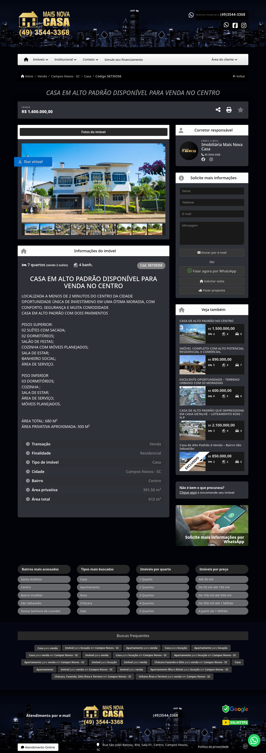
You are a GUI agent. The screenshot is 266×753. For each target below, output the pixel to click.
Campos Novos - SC (65, 76)
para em (92, 648)
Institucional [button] (63, 59)
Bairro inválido (31, 595)
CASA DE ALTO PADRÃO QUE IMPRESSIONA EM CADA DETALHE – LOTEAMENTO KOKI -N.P (212, 413)
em (93, 676)
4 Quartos (146, 603)
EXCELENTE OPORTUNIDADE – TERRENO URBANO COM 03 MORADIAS (210, 381)
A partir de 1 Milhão (213, 611)
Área (83, 595)
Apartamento (90, 587)
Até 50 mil (205, 579)
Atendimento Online (38, 747)
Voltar (239, 76)
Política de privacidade (213, 747)
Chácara (86, 603)
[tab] (35, 132)
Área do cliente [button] (223, 59)
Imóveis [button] (39, 59)
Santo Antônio (31, 579)
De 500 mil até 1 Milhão (215, 603)
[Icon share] (226, 25)
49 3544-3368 (210, 154)
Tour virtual (30, 161)
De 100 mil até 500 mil (214, 595)
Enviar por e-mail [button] (212, 252)
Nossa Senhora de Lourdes (40, 611)
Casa (87, 76)
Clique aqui (188, 492)
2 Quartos (146, 587)
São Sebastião (31, 603)
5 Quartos (146, 611)
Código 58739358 (108, 76)
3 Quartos (146, 595)
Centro (26, 587)
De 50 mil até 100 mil (213, 587)
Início (27, 76)
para (47, 648)
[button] (32, 183)
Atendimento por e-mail (44, 715)
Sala (83, 611)
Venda (42, 76)
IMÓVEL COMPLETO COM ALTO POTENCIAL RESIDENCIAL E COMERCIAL (212, 350)
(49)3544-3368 (232, 14)
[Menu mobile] (26, 59)
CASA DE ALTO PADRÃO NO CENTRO (206, 321)
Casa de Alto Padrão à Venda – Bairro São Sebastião (210, 447)
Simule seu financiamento (124, 59)
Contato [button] (89, 59)
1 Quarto (145, 579)
